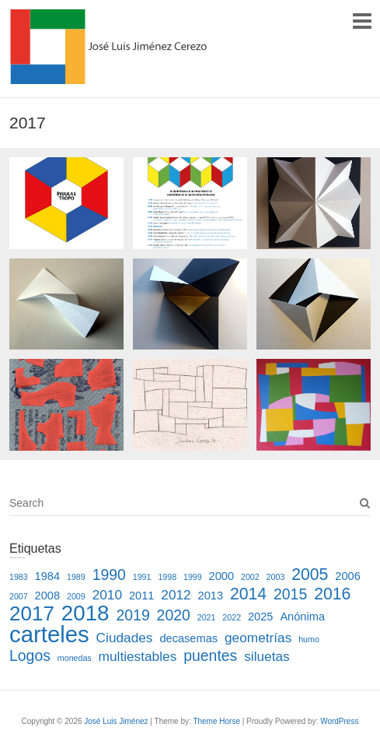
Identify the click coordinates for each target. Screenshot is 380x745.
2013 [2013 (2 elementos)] (211, 595)
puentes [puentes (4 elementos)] (210, 655)
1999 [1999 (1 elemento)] (192, 577)
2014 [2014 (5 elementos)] (248, 594)
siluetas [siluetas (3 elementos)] (267, 656)
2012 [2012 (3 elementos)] (175, 595)
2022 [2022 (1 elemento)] (231, 617)
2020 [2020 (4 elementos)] (173, 615)
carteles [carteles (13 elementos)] (49, 634)
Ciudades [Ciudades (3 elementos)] (124, 637)
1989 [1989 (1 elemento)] (76, 577)
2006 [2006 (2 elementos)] (348, 576)
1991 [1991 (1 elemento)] (142, 577)
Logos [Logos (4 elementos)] (30, 655)
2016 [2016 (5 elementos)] (332, 594)
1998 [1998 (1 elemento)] (167, 577)
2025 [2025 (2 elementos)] (261, 616)
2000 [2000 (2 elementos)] (222, 576)
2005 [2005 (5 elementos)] (309, 574)
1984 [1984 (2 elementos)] (48, 576)
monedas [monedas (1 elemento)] (75, 657)
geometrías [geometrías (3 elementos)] (258, 637)
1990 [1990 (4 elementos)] (109, 574)
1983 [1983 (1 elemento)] (18, 577)
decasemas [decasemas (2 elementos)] (188, 638)
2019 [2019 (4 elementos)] (132, 615)
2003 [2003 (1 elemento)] (276, 577)
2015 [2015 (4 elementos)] (290, 594)
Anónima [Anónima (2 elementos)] (302, 616)
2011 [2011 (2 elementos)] (142, 595)
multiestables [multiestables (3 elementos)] (138, 656)
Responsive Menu (362, 20)
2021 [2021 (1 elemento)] (206, 617)
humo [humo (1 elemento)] (308, 639)
